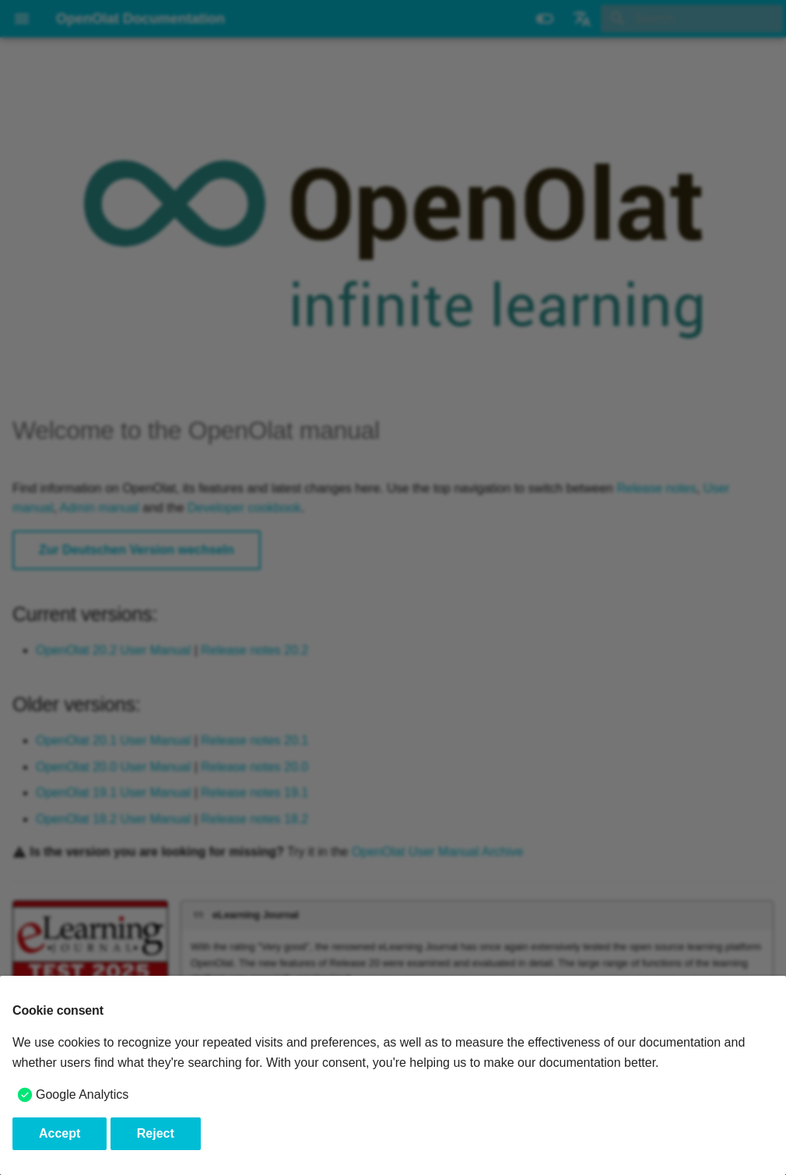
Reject (155, 1133)
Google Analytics (82, 1094)
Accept (59, 1133)
